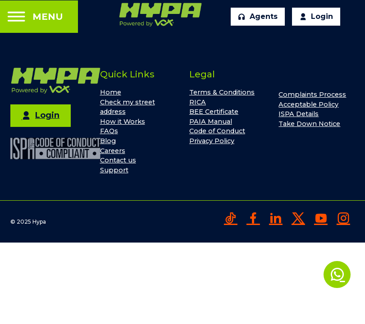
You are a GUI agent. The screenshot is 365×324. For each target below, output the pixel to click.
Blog (108, 141)
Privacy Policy (211, 141)
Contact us (118, 160)
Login (316, 16)
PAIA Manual (210, 121)
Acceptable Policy (308, 104)
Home (110, 92)
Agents (258, 16)
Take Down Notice (309, 124)
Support (114, 170)
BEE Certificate (213, 112)
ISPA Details (298, 114)
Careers (112, 151)
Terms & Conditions (222, 92)
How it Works (122, 121)
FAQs (109, 131)
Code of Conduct (217, 131)
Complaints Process (312, 94)
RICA (197, 102)
